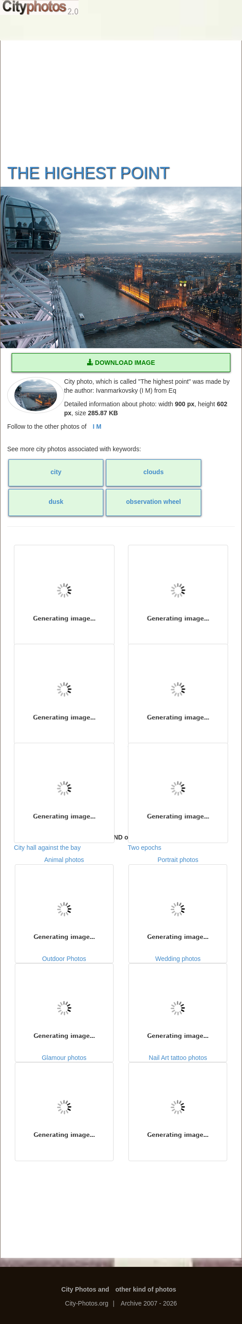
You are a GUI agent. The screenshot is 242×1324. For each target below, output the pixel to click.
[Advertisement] (121, 96)
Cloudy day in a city (64, 590)
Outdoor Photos (64, 999)
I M (97, 426)
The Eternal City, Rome (178, 689)
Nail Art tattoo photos (177, 1098)
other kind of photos (145, 1289)
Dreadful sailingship (64, 689)
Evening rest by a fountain (178, 590)
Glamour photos (64, 1098)
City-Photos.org (86, 1303)
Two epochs (178, 788)
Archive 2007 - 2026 (149, 1303)
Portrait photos (177, 900)
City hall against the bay (64, 788)
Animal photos (64, 900)
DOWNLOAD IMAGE (121, 362)
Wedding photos (177, 999)
